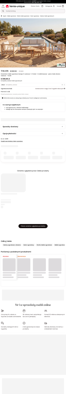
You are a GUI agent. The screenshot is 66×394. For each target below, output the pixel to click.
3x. (7, 91)
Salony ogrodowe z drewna (12, 245)
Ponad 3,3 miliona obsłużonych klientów (54, 316)
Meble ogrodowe (11, 16)
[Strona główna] (1, 16)
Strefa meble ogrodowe (23, 16)
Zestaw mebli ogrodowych (47, 16)
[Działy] (3, 5)
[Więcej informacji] (64, 88)
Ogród (4, 16)
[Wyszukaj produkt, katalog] (3, 11)
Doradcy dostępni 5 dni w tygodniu (9, 328)
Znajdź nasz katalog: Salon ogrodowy (12, 141)
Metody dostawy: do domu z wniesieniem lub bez (53, 328)
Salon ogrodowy (34, 16)
